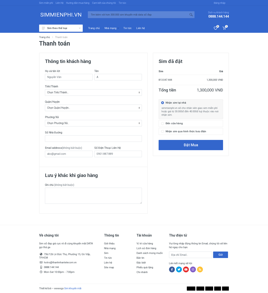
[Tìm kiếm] (138, 14)
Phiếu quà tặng (145, 267)
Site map (109, 267)
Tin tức (122, 3)
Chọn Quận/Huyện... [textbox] (58, 107)
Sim (106, 253)
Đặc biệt (141, 262)
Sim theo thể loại (61, 28)
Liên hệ (108, 262)
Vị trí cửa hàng (145, 243)
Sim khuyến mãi (72, 288)
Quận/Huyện (52, 101)
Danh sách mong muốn (150, 253)
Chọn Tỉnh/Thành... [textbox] (58, 92)
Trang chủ (44, 37)
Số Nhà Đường (53, 132)
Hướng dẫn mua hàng (77, 3)
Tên (96, 71)
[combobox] (93, 92)
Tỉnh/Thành (51, 86)
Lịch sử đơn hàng (146, 248)
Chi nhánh (142, 272)
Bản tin (140, 257)
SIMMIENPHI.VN (61, 14)
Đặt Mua (191, 145)
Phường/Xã (52, 117)
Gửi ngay (220, 255)
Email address (63, 147)
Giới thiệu (109, 243)
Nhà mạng (110, 248)
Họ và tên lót (52, 71)
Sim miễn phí (46, 3)
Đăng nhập (219, 3)
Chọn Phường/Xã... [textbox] (58, 123)
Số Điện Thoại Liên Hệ (107, 147)
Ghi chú (59, 185)
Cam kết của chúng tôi (104, 3)
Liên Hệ (59, 3)
